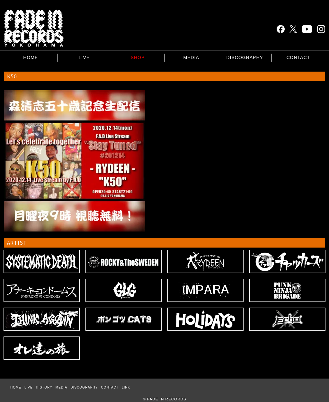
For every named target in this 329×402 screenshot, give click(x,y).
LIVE (84, 57)
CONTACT (298, 57)
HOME (30, 57)
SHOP (138, 57)
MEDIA (191, 57)
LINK (126, 387)
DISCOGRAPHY (244, 57)
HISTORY (44, 387)
